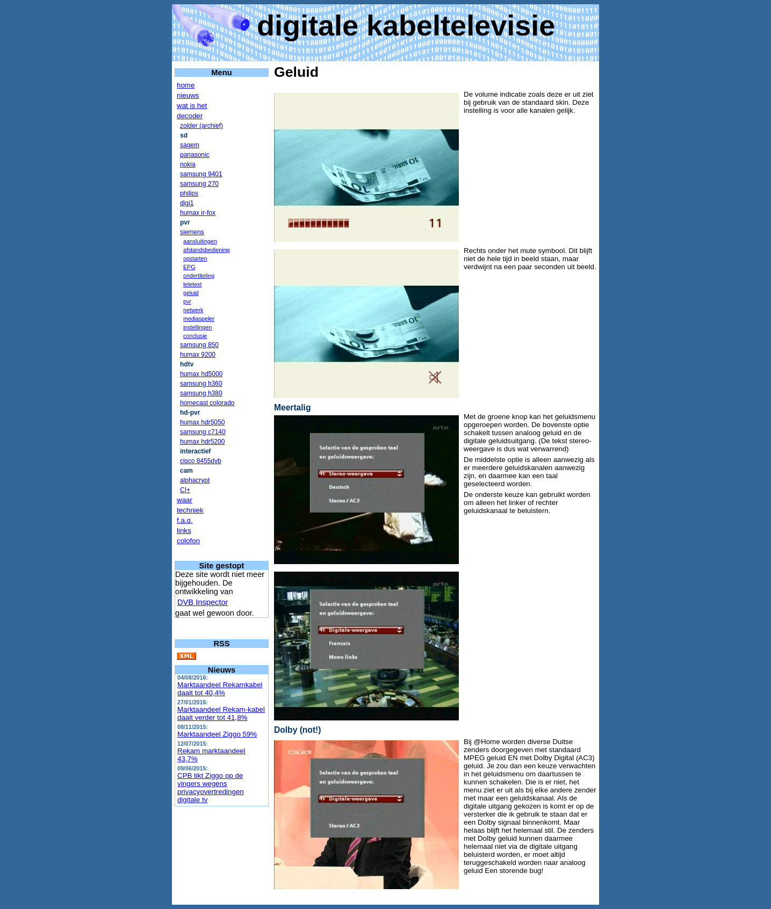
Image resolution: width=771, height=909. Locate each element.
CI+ (185, 490)
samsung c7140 (203, 432)
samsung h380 (201, 393)
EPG (189, 267)
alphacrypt (195, 480)
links (184, 530)
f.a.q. (185, 520)
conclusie (195, 336)
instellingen (197, 327)
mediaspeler (198, 318)
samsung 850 (199, 345)
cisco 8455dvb (200, 461)
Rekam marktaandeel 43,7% (211, 755)
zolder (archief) (201, 125)
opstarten (195, 258)
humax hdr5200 (202, 441)
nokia (188, 164)
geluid (190, 293)
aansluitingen (200, 241)
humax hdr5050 (202, 422)
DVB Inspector (202, 602)
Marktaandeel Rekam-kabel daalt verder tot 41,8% (221, 713)
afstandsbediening (206, 250)
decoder (190, 116)
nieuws (188, 95)
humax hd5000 (201, 374)
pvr (187, 301)
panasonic (195, 154)
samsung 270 (199, 183)
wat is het (192, 106)
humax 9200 (197, 354)
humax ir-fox (197, 213)
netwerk (193, 310)
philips (189, 193)
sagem (189, 145)
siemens (192, 232)
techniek (190, 510)
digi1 (186, 203)
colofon (188, 541)
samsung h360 (201, 383)
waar (184, 500)
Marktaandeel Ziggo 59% (217, 734)
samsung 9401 (201, 174)
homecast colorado (207, 403)
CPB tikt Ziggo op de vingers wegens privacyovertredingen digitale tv (210, 787)
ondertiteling (198, 275)
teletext (192, 284)
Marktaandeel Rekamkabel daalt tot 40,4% (220, 689)
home (185, 85)
